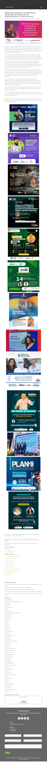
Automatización (8, 607)
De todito (6, 624)
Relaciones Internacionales (10, 674)
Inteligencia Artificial (9, 650)
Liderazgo (7, 659)
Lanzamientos (7, 657)
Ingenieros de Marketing (23, 759)
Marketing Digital (8, 663)
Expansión (7, 637)
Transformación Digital (9, 689)
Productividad (7, 672)
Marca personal (8, 661)
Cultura (6, 620)
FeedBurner (26, 703)
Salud (6, 676)
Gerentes (6, 644)
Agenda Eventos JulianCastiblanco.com (13, 601)
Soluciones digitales (9, 684)
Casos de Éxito (8, 611)
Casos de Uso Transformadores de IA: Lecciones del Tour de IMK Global (19, 589)
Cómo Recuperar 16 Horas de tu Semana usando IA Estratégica (17, 587)
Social (6, 680)
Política (6, 671)
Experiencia (7, 639)
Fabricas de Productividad (10, 641)
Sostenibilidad (8, 686)
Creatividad (7, 618)
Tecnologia (37, 18)
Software (6, 682)
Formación (7, 642)
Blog (5, 609)
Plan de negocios (8, 669)
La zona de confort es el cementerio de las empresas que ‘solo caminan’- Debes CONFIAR (23, 591)
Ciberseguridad (8, 614)
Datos (6, 622)
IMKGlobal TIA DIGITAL (11, 18)
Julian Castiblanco (8, 656)
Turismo (6, 691)
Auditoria (7, 605)
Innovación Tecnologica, (10, 648)
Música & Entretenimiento (10, 665)
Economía (7, 627)
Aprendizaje (7, 603)
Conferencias (7, 616)
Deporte (6, 626)
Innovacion (32, 18)
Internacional (7, 652)
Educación (7, 629)
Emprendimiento (26, 18)
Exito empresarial (8, 635)
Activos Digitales (8, 599)
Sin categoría (7, 678)
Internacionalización (9, 654)
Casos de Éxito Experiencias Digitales (12, 612)
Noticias (6, 667)
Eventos (6, 633)
